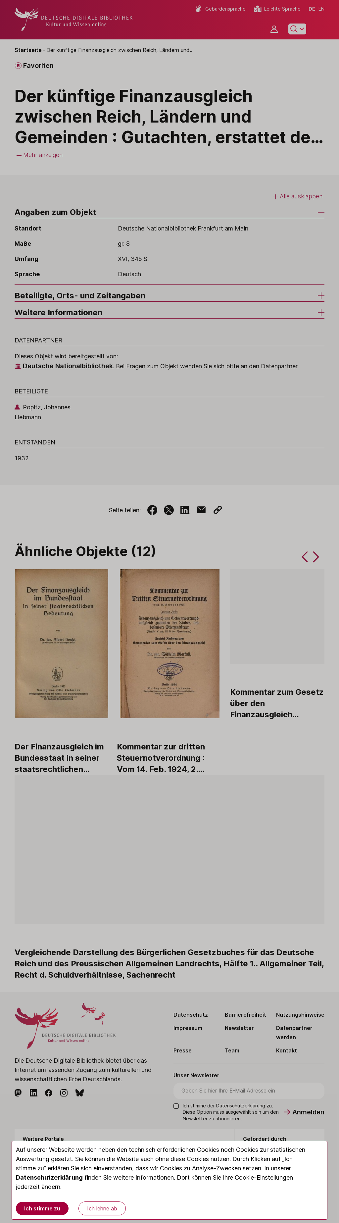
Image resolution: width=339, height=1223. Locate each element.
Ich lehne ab (102, 1208)
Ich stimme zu (42, 1208)
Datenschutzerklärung (49, 1177)
